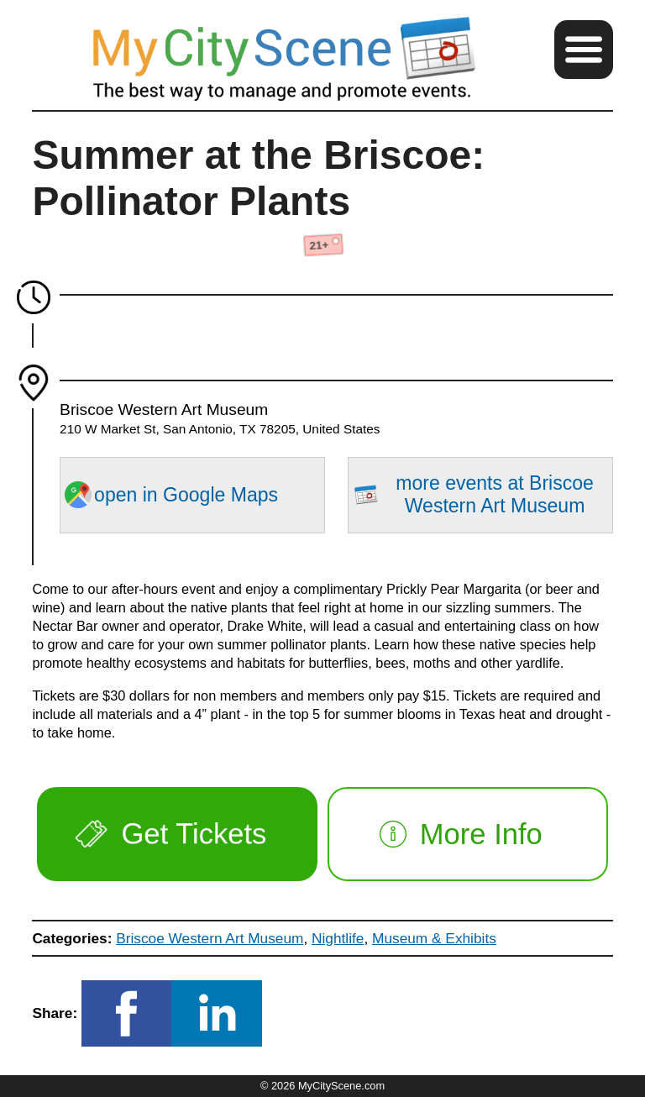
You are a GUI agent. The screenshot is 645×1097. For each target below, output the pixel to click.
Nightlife (338, 938)
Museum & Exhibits (434, 938)
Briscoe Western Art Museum (209, 938)
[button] (583, 49)
